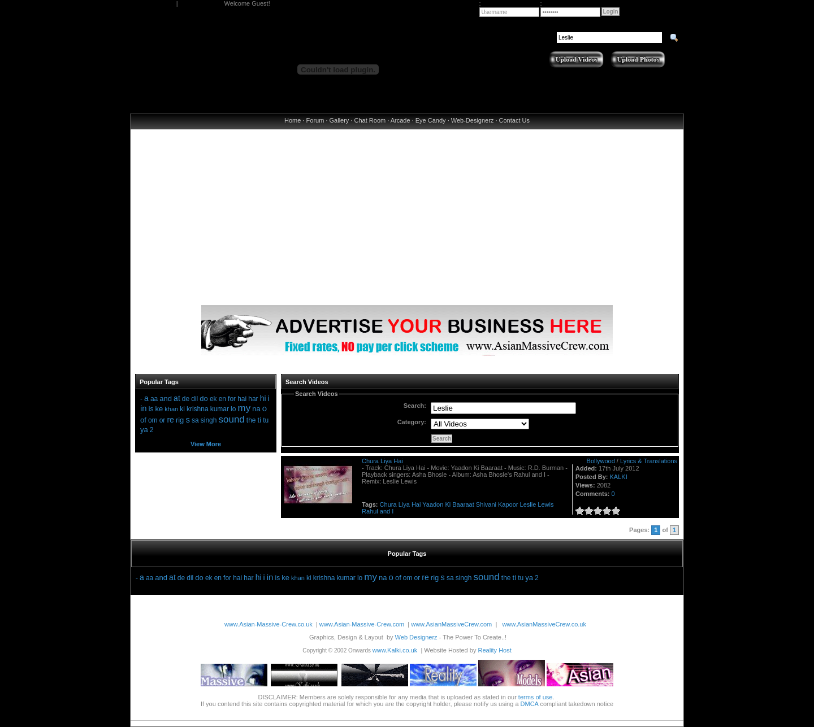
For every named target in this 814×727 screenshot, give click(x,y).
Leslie (528, 504)
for (232, 399)
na (256, 408)
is (151, 409)
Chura (388, 504)
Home (292, 120)
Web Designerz (416, 637)
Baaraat (463, 504)
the (251, 420)
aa (154, 399)
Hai (416, 504)
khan (171, 409)
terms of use (535, 697)
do (203, 398)
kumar (219, 409)
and (165, 398)
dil (194, 399)
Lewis (545, 504)
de (185, 399)
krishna (198, 409)
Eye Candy (430, 120)
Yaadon (432, 504)
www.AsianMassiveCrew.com (451, 624)
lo (233, 409)
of (143, 420)
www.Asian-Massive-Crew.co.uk (268, 624)
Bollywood (601, 461)
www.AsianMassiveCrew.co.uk (544, 624)
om (153, 420)
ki (182, 409)
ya (144, 429)
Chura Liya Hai (382, 461)
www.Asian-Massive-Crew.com (361, 624)
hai (241, 399)
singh (209, 420)
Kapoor (508, 504)
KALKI (618, 476)
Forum (315, 120)
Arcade (400, 120)
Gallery (339, 120)
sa (195, 420)
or (162, 420)
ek (213, 399)
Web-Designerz (472, 120)
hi (263, 398)
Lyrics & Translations (648, 461)
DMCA (530, 703)
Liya (404, 504)
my (244, 408)
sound (231, 419)
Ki (448, 504)
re (170, 419)
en (222, 399)
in (143, 408)
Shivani (486, 504)
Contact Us (514, 120)
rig (180, 420)
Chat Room (370, 120)
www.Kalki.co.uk (395, 650)
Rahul (370, 511)
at (177, 398)
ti (260, 420)
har (253, 399)
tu (266, 420)
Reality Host (494, 650)
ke (159, 408)
